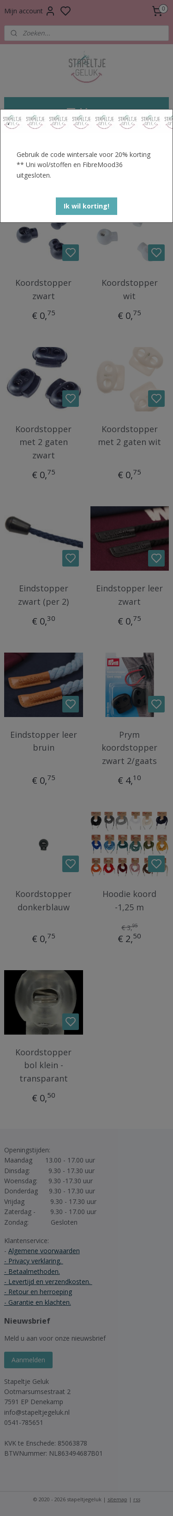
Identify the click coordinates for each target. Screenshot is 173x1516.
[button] (86, 206)
